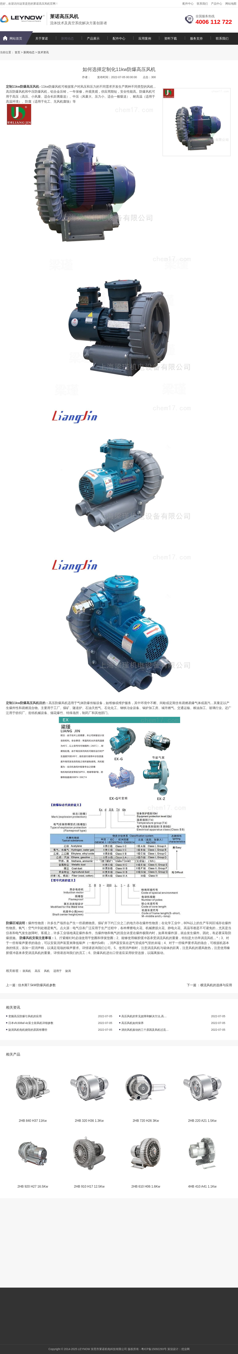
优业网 (185, 1349)
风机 (47, 970)
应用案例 (144, 38)
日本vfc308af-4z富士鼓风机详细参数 (30, 1023)
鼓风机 (27, 970)
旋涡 (68, 970)
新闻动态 (67, 38)
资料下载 (170, 38)
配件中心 (188, 3)
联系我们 (202, 3)
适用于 (57, 970)
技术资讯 (43, 52)
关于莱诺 (41, 38)
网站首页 (16, 38)
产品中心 (216, 3)
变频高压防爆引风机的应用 (25, 1016)
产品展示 (93, 38)
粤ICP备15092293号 (154, 1349)
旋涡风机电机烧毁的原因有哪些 (27, 1029)
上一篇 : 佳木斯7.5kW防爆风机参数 (31, 985)
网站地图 (230, 3)
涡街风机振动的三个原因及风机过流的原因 (145, 1029)
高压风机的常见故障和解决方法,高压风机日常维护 (145, 1016)
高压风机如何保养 (132, 1023)
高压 (37, 970)
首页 (17, 52)
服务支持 (196, 38)
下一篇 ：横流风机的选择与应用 (209, 985)
